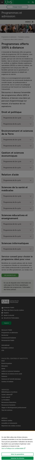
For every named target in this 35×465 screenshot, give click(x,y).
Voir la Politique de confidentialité (12, 448)
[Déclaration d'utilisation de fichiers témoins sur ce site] (17, 448)
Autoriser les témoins (17, 458)
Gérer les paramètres (17, 454)
